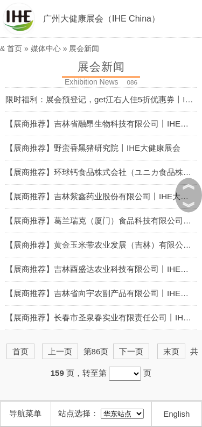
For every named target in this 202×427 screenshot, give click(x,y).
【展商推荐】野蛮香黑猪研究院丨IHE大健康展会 (92, 147)
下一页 (131, 351)
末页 (171, 351)
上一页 (60, 351)
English (176, 413)
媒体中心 (46, 48)
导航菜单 (25, 413)
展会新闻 (84, 48)
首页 (14, 48)
